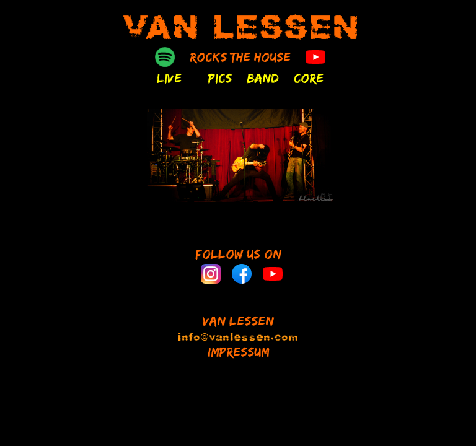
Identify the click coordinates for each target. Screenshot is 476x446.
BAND (263, 78)
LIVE (169, 78)
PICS (220, 78)
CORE (309, 78)
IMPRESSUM (238, 351)
